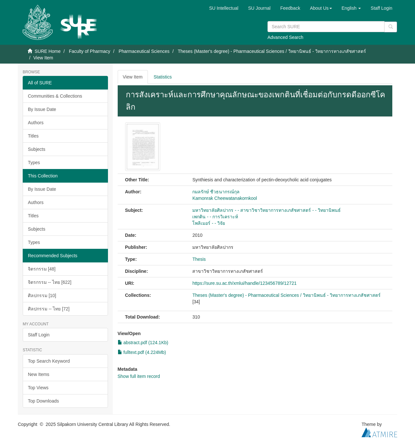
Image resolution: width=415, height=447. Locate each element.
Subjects (36, 149)
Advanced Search (285, 37)
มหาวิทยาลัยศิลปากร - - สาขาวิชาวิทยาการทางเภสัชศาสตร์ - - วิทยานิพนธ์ (266, 210)
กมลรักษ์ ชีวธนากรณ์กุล (216, 191)
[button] (321, 8)
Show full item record (139, 376)
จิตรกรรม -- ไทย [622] (49, 282)
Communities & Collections (55, 96)
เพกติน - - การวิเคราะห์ (215, 216)
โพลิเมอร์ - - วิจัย (208, 223)
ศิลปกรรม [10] (42, 295)
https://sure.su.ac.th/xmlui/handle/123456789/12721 (244, 283)
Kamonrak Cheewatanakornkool (224, 198)
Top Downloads (43, 401)
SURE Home (48, 51)
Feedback (290, 8)
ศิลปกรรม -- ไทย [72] (48, 308)
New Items (38, 374)
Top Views (38, 387)
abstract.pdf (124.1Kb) (143, 342)
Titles (33, 136)
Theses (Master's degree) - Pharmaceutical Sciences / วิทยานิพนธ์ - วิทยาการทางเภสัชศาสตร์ (272, 51)
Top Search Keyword (49, 361)
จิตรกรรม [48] (41, 269)
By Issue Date (42, 109)
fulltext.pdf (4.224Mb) (142, 352)
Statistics (163, 76)
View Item (133, 76)
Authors (35, 122)
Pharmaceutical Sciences (144, 51)
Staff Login (39, 334)
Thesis (199, 259)
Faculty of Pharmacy (89, 51)
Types (34, 162)
